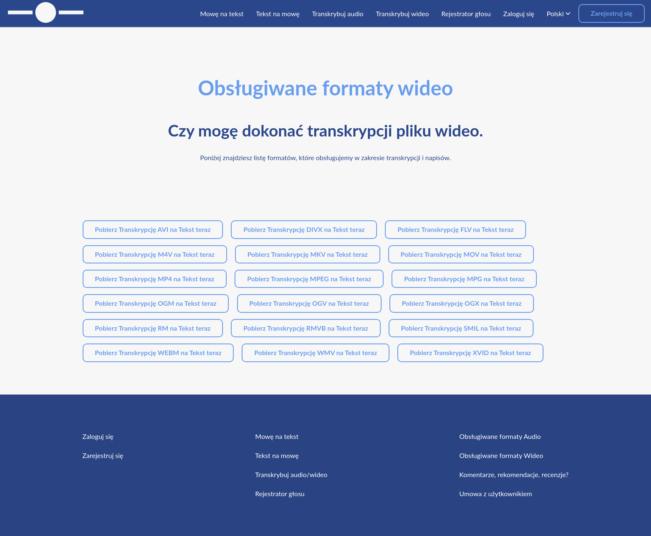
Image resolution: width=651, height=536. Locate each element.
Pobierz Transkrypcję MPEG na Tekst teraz (309, 279)
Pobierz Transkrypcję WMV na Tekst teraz (315, 352)
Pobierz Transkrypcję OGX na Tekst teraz (462, 303)
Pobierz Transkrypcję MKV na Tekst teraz (307, 254)
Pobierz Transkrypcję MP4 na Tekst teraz (155, 279)
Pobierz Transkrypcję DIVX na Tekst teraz (304, 229)
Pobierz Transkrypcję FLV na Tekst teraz (455, 229)
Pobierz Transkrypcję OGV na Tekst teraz (309, 303)
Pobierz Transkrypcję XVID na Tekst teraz (470, 352)
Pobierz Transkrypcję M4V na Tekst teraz (155, 254)
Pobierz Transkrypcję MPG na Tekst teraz (464, 279)
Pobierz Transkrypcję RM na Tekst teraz (153, 328)
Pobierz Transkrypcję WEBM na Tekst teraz (158, 352)
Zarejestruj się (611, 13)
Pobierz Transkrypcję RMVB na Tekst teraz (305, 328)
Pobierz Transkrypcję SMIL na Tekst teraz (461, 328)
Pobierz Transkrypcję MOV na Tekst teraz (461, 254)
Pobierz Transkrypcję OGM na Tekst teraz (156, 303)
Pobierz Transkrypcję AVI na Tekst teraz (153, 229)
